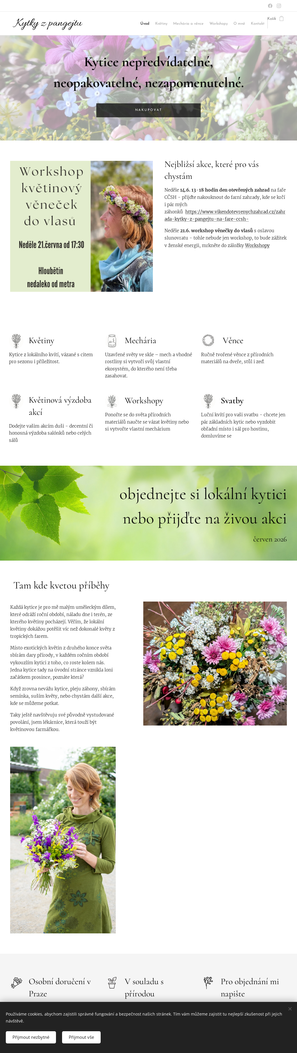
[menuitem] (127, 24)
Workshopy (257, 245)
